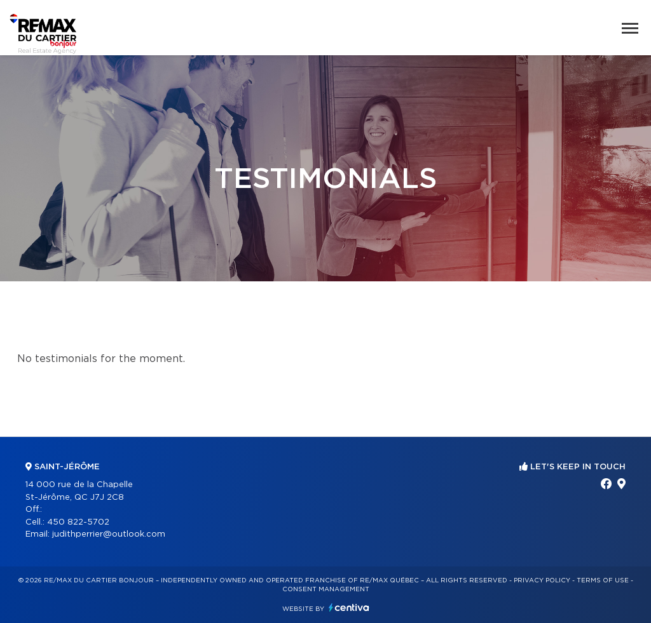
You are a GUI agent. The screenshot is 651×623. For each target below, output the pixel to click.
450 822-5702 (78, 522)
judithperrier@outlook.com (108, 534)
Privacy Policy (542, 580)
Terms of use (603, 580)
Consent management (325, 589)
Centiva (349, 607)
